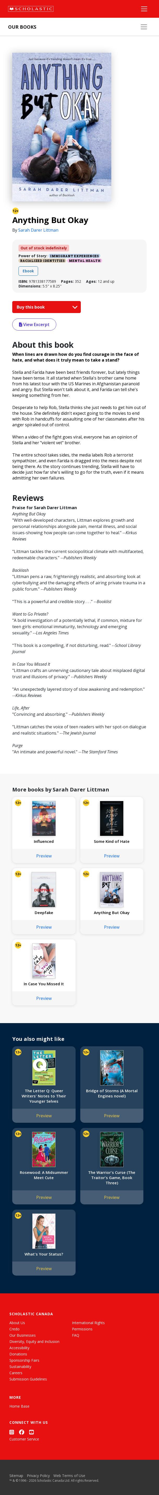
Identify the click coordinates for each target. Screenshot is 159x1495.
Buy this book (46, 307)
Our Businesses (22, 1335)
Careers (15, 1372)
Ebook (28, 270)
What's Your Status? (44, 1254)
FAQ (75, 1335)
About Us (17, 1322)
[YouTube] (31, 1432)
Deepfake (44, 912)
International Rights (88, 1322)
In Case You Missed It (44, 983)
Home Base (19, 1406)
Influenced (44, 841)
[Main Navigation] (144, 9)
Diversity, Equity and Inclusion (34, 1341)
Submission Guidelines (28, 1379)
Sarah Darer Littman (38, 230)
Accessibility (19, 1347)
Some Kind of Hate (112, 841)
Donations (18, 1354)
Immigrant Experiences (74, 256)
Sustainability (20, 1366)
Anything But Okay (112, 912)
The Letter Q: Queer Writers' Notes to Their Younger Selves (44, 1096)
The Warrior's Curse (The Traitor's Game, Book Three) (111, 1177)
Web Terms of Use (69, 1475)
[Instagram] (11, 1432)
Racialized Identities (42, 261)
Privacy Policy (38, 1475)
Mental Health (85, 261)
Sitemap (16, 1475)
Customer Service (24, 1439)
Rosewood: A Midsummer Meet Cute (44, 1175)
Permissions (82, 1328)
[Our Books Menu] (144, 27)
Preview (44, 856)
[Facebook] (21, 1432)
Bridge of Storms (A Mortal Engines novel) (112, 1093)
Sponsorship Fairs (24, 1360)
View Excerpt (34, 324)
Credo (14, 1328)
